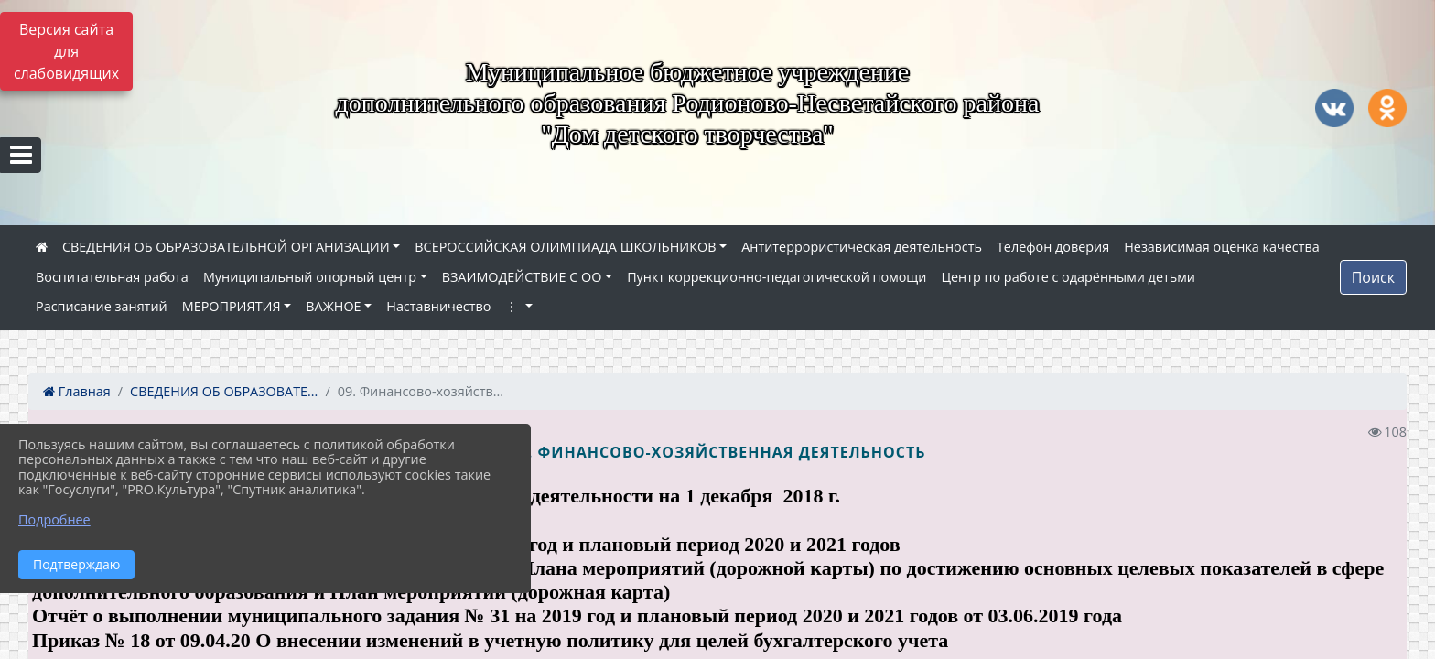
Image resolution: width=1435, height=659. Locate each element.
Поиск (1373, 277)
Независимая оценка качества (1222, 246)
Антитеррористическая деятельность (861, 246)
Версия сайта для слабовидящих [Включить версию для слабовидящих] (66, 51)
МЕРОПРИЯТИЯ (231, 306)
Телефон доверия (1053, 246)
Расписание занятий (101, 306)
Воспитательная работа (112, 277)
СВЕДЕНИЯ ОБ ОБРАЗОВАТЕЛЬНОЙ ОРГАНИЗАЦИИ (226, 246)
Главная (77, 391)
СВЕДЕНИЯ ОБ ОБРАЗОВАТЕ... (224, 391)
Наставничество (438, 306)
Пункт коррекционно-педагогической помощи (776, 277)
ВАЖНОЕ (333, 306)
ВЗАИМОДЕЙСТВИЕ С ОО (522, 277)
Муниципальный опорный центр (309, 277)
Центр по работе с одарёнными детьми (1068, 277)
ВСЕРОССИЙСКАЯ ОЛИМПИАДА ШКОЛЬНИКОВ (565, 246)
